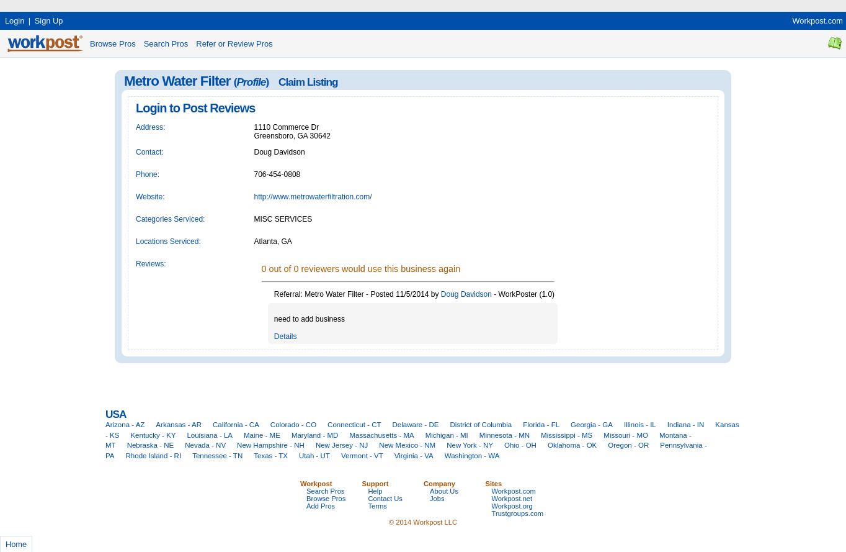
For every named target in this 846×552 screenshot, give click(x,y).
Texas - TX (271, 455)
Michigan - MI (446, 435)
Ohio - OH (520, 445)
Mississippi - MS (566, 435)
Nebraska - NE (150, 445)
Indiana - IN (686, 424)
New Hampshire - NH (271, 445)
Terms (377, 506)
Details (285, 336)
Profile (251, 82)
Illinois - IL (640, 424)
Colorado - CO (293, 424)
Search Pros (166, 43)
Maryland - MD (315, 435)
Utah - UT (314, 455)
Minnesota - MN (504, 435)
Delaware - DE (416, 424)
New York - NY (470, 445)
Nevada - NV (205, 445)
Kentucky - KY (153, 435)
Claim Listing (308, 82)
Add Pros (320, 506)
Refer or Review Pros (234, 43)
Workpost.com (817, 20)
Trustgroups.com (518, 513)
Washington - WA (472, 455)
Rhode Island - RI (154, 455)
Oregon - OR (628, 445)
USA (115, 414)
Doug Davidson (466, 294)
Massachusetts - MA (381, 435)
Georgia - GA (592, 424)
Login (14, 20)
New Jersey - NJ (342, 445)
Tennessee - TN (217, 455)
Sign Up (49, 20)
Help (375, 491)
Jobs (437, 498)
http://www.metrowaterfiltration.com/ (313, 196)
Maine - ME (262, 435)
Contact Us (385, 498)
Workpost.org (512, 506)
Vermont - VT (362, 455)
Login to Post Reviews (195, 108)
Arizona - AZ (125, 424)
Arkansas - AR (179, 424)
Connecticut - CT (354, 424)
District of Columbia (481, 424)
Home (16, 544)
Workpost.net (512, 498)
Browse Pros (113, 43)
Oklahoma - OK (572, 445)
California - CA (236, 424)
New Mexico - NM (407, 445)
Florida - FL (541, 424)
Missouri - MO (625, 435)
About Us (444, 491)
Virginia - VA (414, 455)
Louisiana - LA (210, 435)
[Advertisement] (226, 4)
